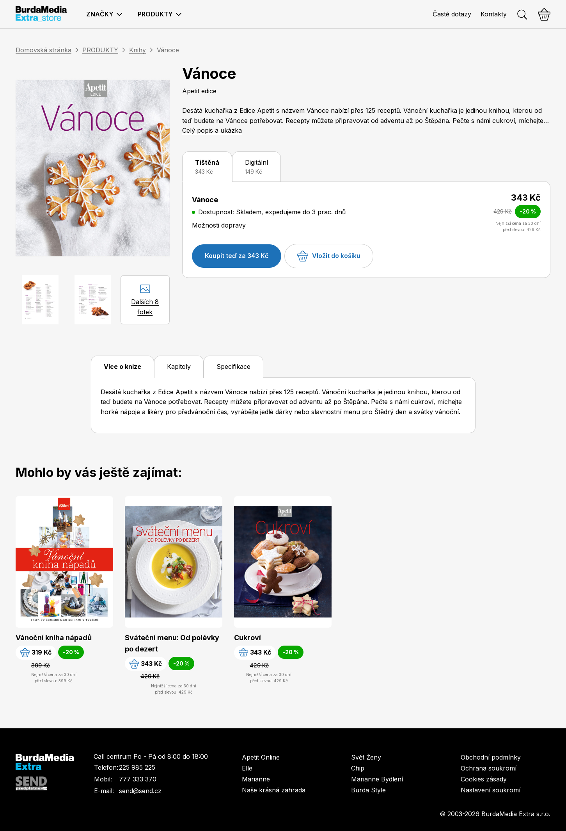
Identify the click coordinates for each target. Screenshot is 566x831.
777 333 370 (137, 779)
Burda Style (368, 790)
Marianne (256, 779)
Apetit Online (261, 757)
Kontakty (494, 14)
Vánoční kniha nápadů (54, 637)
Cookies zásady (484, 779)
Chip (357, 768)
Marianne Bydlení (377, 779)
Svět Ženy (366, 757)
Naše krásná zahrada (273, 790)
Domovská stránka (43, 50)
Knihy (137, 50)
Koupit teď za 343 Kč (236, 256)
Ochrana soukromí (488, 768)
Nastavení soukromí (490, 790)
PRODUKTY (100, 50)
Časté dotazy (452, 14)
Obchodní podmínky (491, 757)
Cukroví (247, 637)
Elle (247, 768)
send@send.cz (140, 791)
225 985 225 (137, 767)
